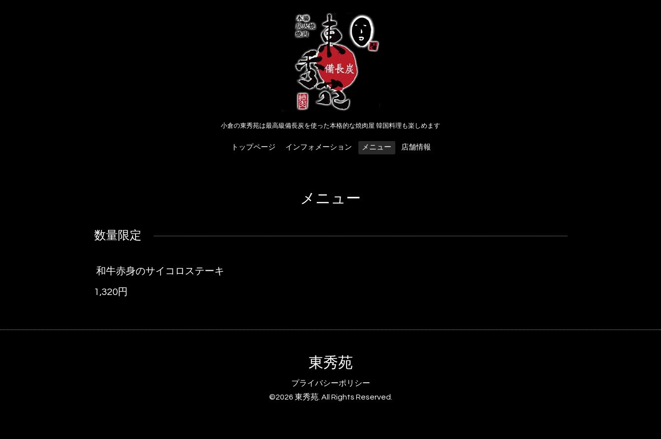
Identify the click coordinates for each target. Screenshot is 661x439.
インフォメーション (318, 147)
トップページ (253, 147)
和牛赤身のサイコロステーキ (160, 271)
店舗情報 (416, 147)
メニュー (376, 147)
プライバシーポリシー (330, 383)
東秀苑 (331, 362)
